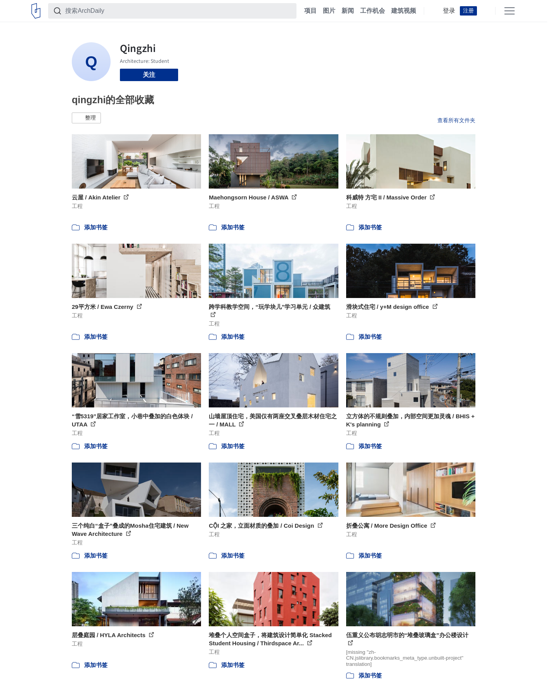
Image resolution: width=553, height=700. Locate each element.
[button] (86, 118)
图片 (329, 11)
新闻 (348, 11)
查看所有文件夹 (456, 120)
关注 (149, 74)
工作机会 (372, 11)
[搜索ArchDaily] (178, 11)
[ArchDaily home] (35, 11)
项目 (310, 11)
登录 (449, 11)
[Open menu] (509, 11)
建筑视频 (403, 11)
